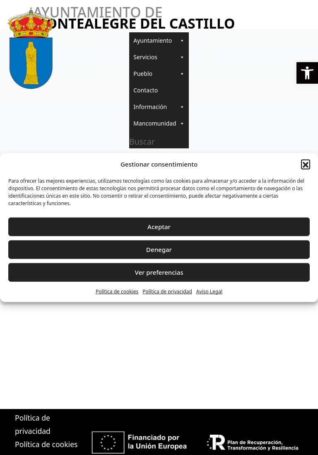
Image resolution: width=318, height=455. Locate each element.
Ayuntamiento (158, 40)
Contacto (145, 90)
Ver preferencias (159, 272)
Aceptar (159, 227)
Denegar (159, 249)
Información (158, 107)
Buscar (141, 141)
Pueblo (158, 73)
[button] (307, 73)
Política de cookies (117, 291)
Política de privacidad (167, 291)
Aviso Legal (209, 291)
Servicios (158, 57)
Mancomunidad (158, 123)
